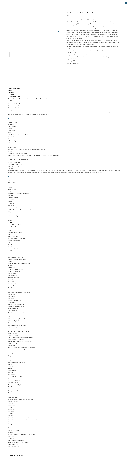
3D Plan (10, 118)
